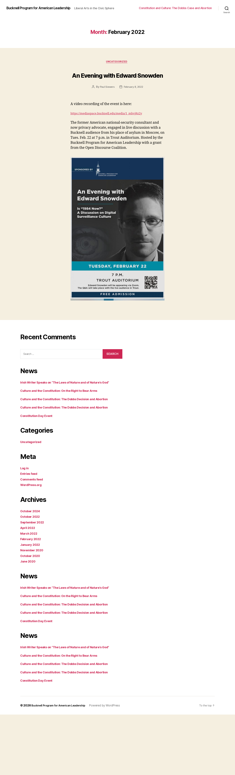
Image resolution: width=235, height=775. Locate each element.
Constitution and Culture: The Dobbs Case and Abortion (175, 9)
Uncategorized (117, 64)
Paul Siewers (106, 101)
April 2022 (28, 558)
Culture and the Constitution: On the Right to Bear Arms (65, 410)
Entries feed (30, 503)
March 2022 (30, 563)
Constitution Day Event (38, 446)
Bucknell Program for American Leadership (43, 6)
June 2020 (29, 591)
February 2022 (32, 569)
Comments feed (33, 509)
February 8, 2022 (133, 101)
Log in (25, 498)
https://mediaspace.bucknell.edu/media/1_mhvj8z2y (112, 128)
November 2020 (33, 580)
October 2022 (31, 546)
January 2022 (31, 574)
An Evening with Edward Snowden (117, 82)
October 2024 (31, 541)
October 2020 (31, 586)
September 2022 (34, 552)
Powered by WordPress (111, 766)
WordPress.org (32, 515)
